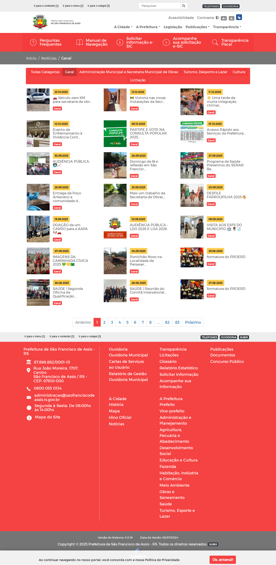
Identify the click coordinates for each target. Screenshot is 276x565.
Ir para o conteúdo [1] (46, 5)
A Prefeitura (147, 27)
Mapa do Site (47, 417)
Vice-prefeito (172, 411)
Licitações (169, 355)
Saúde (166, 504)
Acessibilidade (181, 17)
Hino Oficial (120, 417)
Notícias (48, 58)
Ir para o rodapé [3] (99, 5)
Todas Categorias (45, 72)
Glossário (168, 361)
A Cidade (122, 27)
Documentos (222, 355)
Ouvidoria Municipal (128, 355)
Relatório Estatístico (179, 367)
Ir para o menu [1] (35, 336)
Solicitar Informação (179, 374)
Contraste (208, 17)
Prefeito (167, 404)
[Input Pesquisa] (161, 6)
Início (31, 58)
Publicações (196, 27)
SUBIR (244, 337)
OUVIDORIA (230, 6)
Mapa (114, 411)
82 (167, 322)
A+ (224, 18)
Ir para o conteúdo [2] (62, 336)
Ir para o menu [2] (73, 5)
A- (231, 18)
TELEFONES (211, 6)
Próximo (193, 322)
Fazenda (168, 466)
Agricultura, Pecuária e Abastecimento (174, 435)
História (116, 404)
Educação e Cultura (179, 460)
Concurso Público (227, 361)
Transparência (226, 27)
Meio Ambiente (175, 485)
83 (177, 322)
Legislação (173, 27)
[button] (183, 6)
